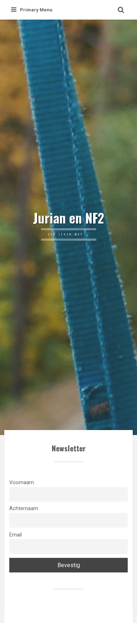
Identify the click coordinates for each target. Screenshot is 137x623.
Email (15, 535)
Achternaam (23, 509)
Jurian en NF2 (68, 217)
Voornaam (21, 483)
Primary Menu (31, 9)
